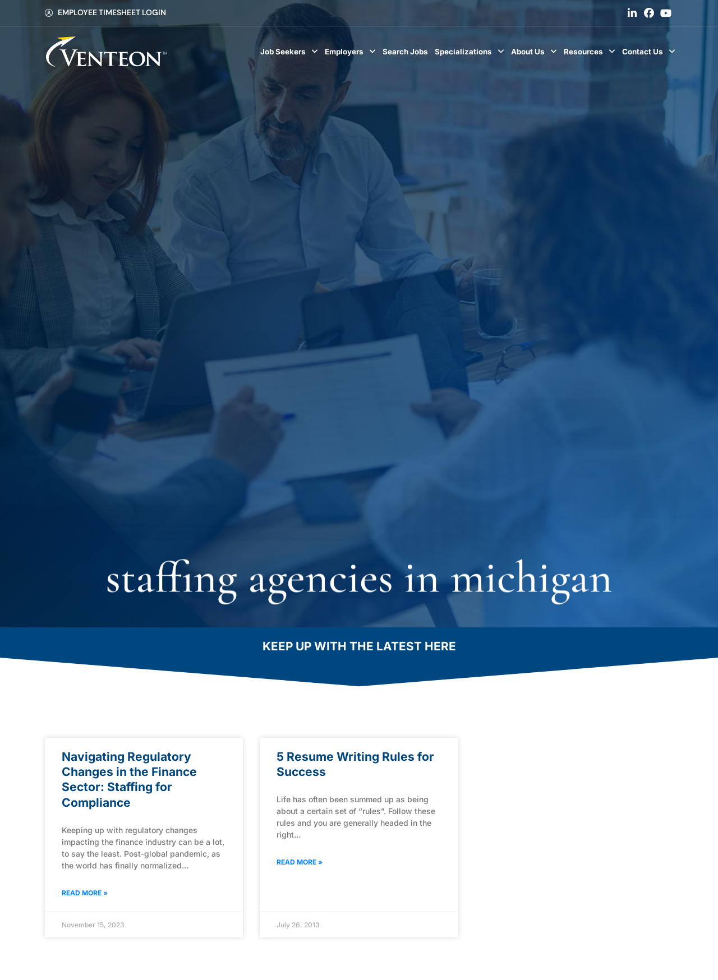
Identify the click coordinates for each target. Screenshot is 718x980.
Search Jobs (407, 54)
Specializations (471, 52)
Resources (591, 52)
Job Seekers (290, 52)
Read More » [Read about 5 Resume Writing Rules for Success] (300, 862)
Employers (352, 52)
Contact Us (650, 52)
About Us (535, 52)
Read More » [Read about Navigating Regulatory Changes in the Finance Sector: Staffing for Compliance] (85, 893)
